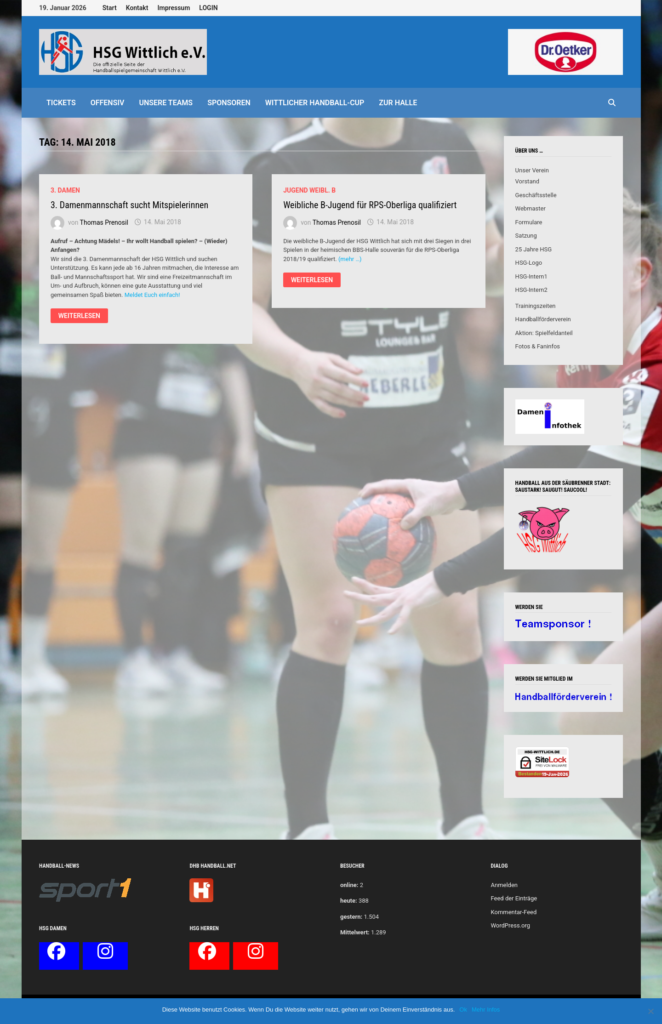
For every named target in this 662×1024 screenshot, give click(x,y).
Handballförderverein (543, 319)
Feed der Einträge (514, 898)
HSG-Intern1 (531, 276)
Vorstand (527, 181)
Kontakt (137, 7)
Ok (463, 1009)
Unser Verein (532, 170)
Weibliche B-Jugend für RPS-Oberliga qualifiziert (370, 204)
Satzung (526, 235)
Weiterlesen (83, 317)
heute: (348, 900)
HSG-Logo (528, 262)
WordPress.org (510, 925)
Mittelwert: (355, 932)
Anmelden (504, 885)
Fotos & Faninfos (537, 346)
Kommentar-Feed (513, 912)
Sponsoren (229, 102)
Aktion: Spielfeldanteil (544, 333)
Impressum (173, 7)
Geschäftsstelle (536, 195)
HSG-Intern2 (531, 289)
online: (349, 885)
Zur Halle (398, 102)
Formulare (528, 222)
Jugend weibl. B (309, 190)
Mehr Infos (486, 1009)
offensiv (108, 102)
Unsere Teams (166, 102)
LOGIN (208, 7)
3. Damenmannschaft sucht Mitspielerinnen (129, 204)
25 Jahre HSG (533, 249)
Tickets (61, 102)
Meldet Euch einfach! (152, 294)
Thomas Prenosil (104, 222)
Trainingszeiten (535, 305)
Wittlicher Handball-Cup (315, 102)
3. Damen (65, 190)
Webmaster (530, 208)
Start (110, 7)
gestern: (351, 916)
